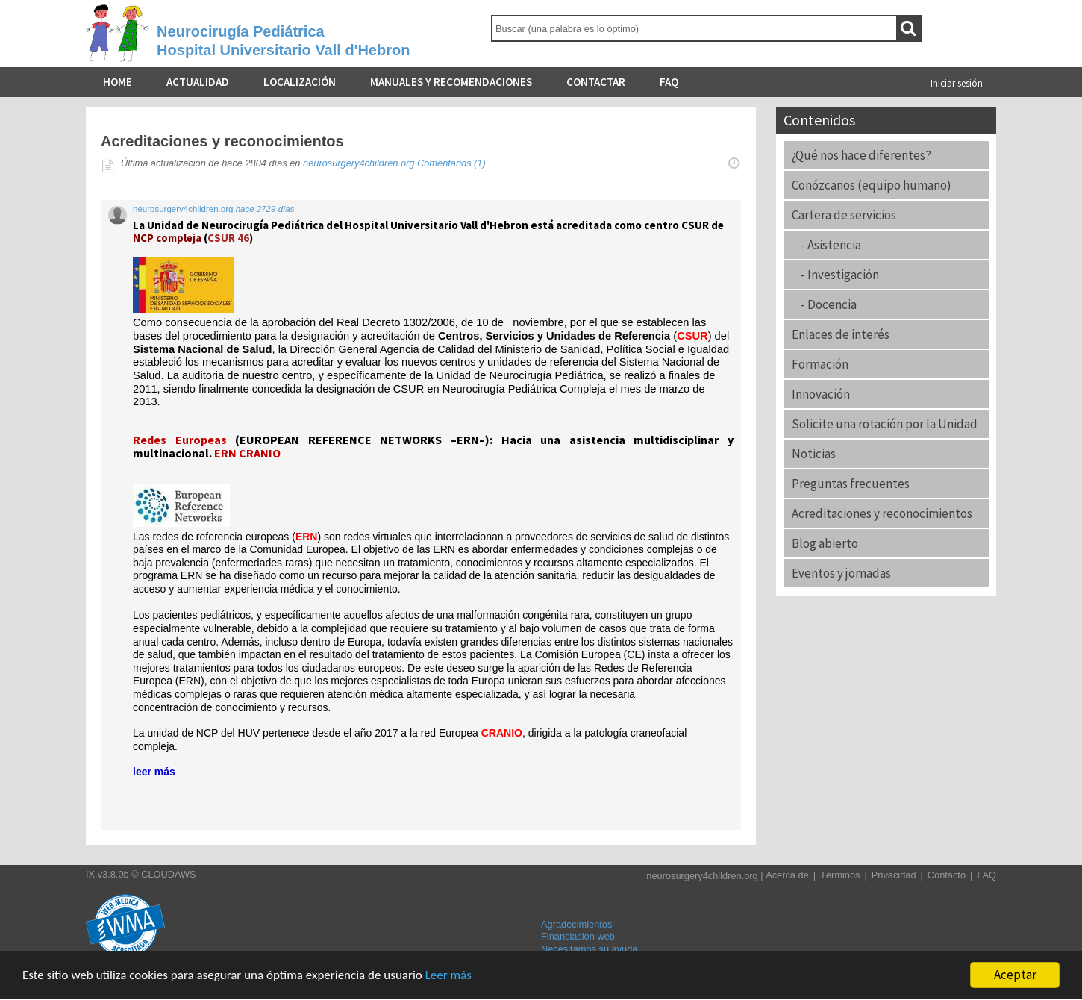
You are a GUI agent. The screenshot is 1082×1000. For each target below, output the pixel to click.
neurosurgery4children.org (358, 163)
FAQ (669, 82)
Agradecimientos (576, 924)
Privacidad (894, 875)
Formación (820, 364)
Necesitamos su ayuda (589, 948)
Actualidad (197, 82)
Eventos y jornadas (841, 573)
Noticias (814, 454)
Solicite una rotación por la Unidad (885, 424)
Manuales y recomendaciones (451, 82)
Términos (840, 875)
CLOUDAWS (168, 874)
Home (117, 82)
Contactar (595, 82)
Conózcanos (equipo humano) (871, 185)
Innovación (821, 394)
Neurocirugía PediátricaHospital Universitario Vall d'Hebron (283, 40)
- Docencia (824, 304)
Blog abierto (825, 543)
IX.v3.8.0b (107, 874)
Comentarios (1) (451, 163)
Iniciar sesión (957, 83)
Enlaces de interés (840, 334)
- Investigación (835, 274)
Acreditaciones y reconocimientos (882, 513)
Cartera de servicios (844, 215)
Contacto (947, 875)
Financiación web (578, 936)
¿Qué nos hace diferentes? (861, 155)
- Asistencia (826, 245)
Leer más (448, 975)
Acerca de (787, 875)
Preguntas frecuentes (851, 483)
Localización (299, 82)
